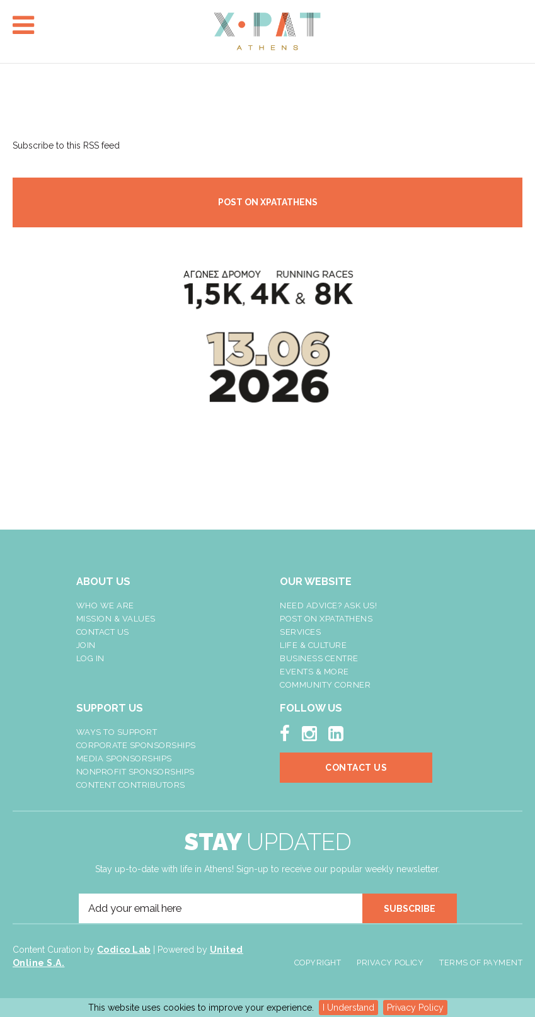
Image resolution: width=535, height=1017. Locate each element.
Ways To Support (117, 732)
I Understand (348, 1008)
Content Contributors (130, 785)
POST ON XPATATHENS (268, 202)
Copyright (318, 962)
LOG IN (90, 658)
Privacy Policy (415, 1008)
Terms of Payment (480, 962)
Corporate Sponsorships (136, 745)
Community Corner (325, 685)
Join (86, 645)
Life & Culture (313, 645)
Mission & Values (116, 618)
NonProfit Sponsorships (135, 771)
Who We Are (105, 605)
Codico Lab (124, 950)
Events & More (314, 671)
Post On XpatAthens (326, 618)
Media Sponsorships (124, 758)
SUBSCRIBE (409, 909)
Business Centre (319, 658)
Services (300, 632)
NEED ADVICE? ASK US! (328, 605)
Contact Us (102, 632)
